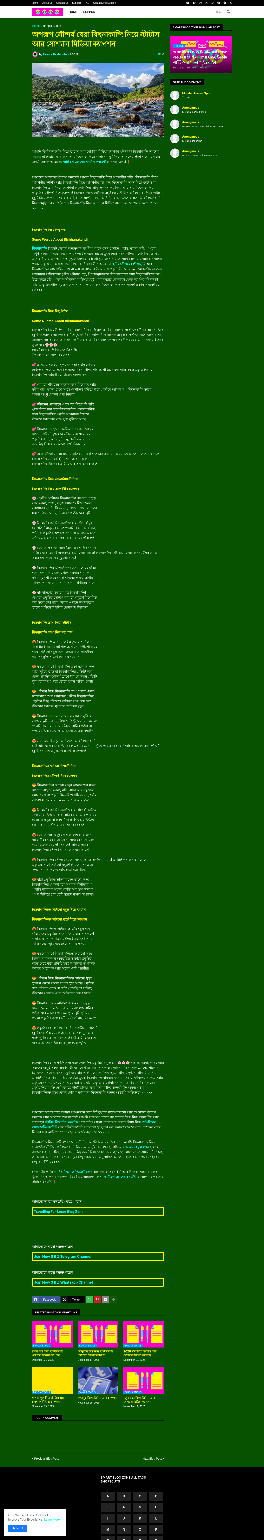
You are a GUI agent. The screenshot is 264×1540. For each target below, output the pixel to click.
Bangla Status (52, 26)
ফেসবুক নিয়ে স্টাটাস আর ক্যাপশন (97, 1398)
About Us (47, 2)
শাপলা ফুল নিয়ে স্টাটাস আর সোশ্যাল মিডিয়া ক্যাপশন (48, 1399)
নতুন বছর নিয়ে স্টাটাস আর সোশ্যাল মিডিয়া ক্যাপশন (139, 1399)
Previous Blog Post (46, 1458)
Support (76, 2)
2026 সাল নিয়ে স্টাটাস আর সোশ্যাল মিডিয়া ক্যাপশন (139, 1353)
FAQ (87, 2)
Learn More (52, 1519)
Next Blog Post (152, 1458)
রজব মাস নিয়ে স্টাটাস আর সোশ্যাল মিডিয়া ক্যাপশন (47, 1353)
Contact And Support (104, 2)
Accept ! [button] (17, 1528)
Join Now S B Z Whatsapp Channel (63, 1282)
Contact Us (62, 2)
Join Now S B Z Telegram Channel (62, 1256)
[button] (218, 12)
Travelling (58, 1212)
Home (35, 2)
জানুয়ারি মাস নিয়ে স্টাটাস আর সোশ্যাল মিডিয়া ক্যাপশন (95, 1353)
